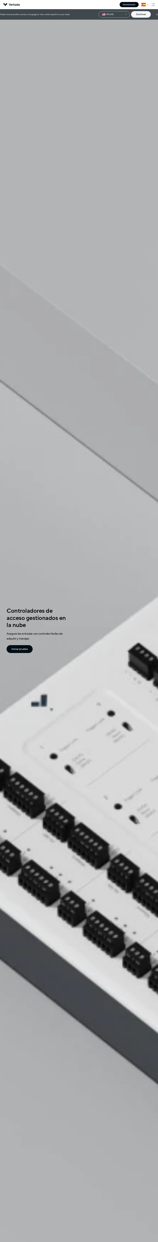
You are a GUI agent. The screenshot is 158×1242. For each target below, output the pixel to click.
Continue (141, 14)
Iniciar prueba (18, 649)
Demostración (129, 4)
